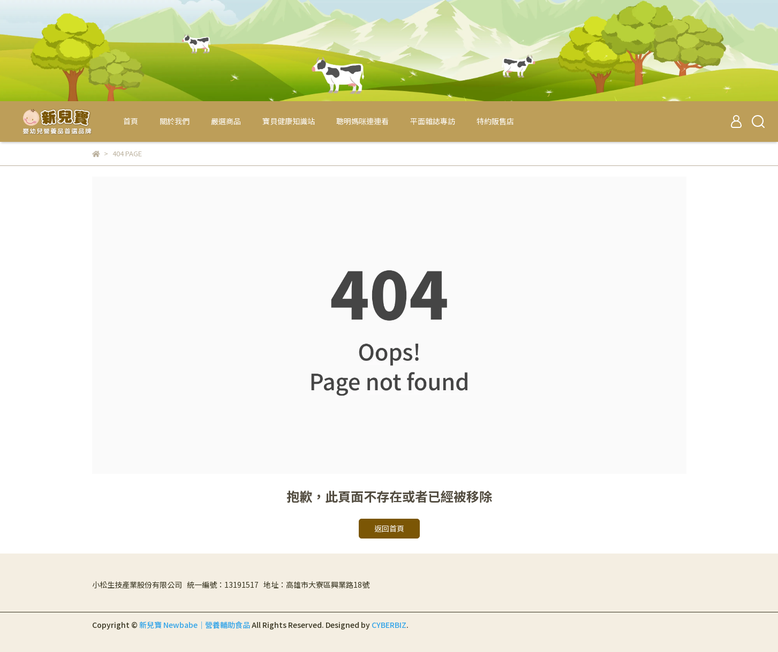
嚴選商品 (226, 121)
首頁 (130, 121)
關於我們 (175, 121)
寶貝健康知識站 (288, 121)
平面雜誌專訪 (432, 121)
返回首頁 (389, 528)
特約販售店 (495, 121)
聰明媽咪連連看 (362, 121)
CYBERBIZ (389, 624)
